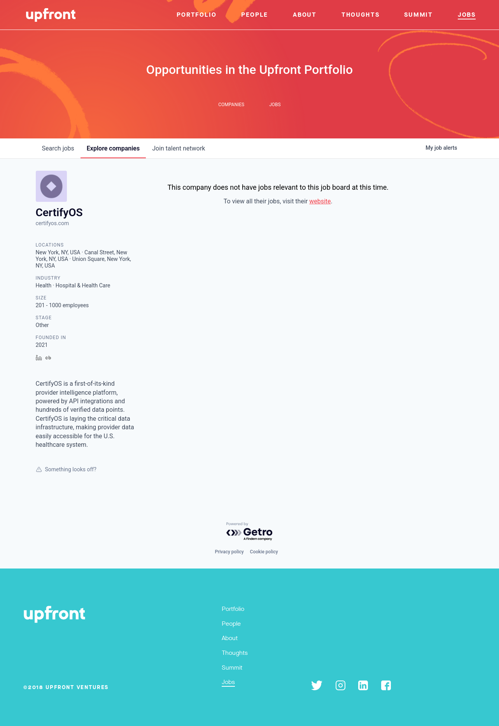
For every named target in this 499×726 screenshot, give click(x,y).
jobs (58, 148)
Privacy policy (229, 552)
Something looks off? (66, 469)
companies (113, 148)
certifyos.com (52, 223)
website (320, 201)
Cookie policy (264, 552)
